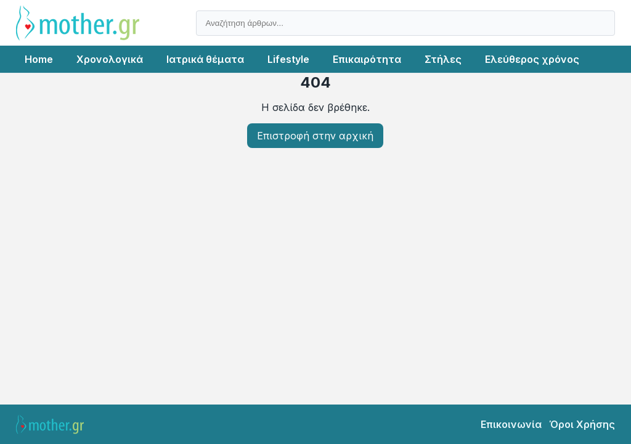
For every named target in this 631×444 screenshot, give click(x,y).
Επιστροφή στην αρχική (315, 136)
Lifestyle (288, 59)
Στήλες (443, 59)
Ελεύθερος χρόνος (532, 59)
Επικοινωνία (511, 424)
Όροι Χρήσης (582, 424)
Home (39, 59)
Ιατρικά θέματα (205, 59)
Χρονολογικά (109, 59)
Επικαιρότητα (367, 59)
